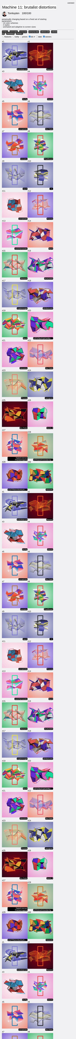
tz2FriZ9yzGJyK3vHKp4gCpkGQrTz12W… (43, 339)
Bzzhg (25, 100)
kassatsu (24, 159)
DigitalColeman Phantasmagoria (21, 459)
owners (48, 37)
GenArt (50, 100)
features (7, 37)
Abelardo (23, 279)
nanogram (49, 399)
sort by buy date (34, 32)
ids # (33, 37)
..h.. (51, 189)
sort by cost (23, 32)
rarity (17, 37)
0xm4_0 (50, 428)
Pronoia (50, 219)
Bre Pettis (49, 130)
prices (25, 37)
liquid (51, 249)
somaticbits (23, 130)
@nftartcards (48, 309)
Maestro (50, 70)
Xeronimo (23, 369)
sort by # (5, 32)
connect (70, 3)
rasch (25, 189)
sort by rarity (13, 32)
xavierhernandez (21, 249)
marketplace (10, 33)
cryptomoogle (22, 309)
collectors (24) (45, 32)
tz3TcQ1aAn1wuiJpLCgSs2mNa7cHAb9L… (43, 460)
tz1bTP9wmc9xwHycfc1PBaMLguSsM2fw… (18, 490)
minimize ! (19, 33)
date (40, 37)
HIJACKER (49, 279)
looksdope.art (22, 70)
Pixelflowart (48, 159)
